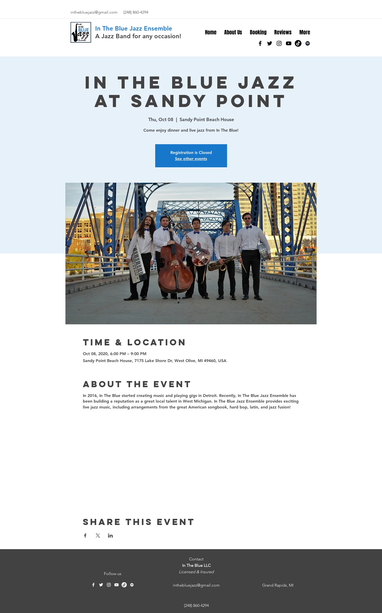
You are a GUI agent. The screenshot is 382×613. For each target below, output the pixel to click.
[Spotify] (307, 43)
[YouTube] (288, 43)
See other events (191, 158)
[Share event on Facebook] (85, 535)
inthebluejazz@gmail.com (94, 12)
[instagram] (279, 43)
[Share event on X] (97, 535)
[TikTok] (298, 43)
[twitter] (269, 43)
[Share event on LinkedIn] (110, 535)
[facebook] (260, 43)
